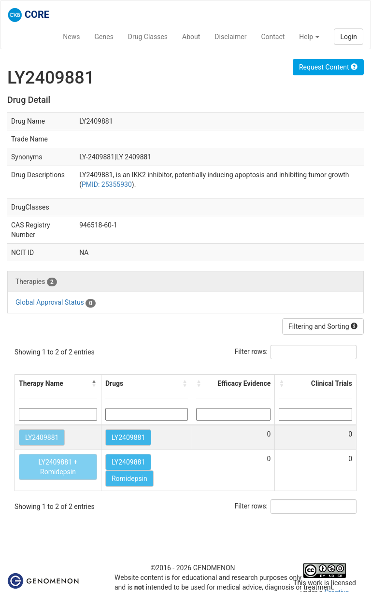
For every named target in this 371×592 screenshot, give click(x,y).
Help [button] (309, 37)
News (71, 37)
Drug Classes (148, 37)
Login (348, 37)
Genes (104, 37)
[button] (94, 383)
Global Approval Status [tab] (55, 302)
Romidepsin (129, 478)
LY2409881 (41, 437)
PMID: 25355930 (107, 184)
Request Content (328, 67)
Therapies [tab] (36, 282)
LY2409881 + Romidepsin (58, 467)
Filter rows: (251, 351)
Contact (273, 37)
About (191, 37)
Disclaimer (230, 37)
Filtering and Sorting (322, 326)
